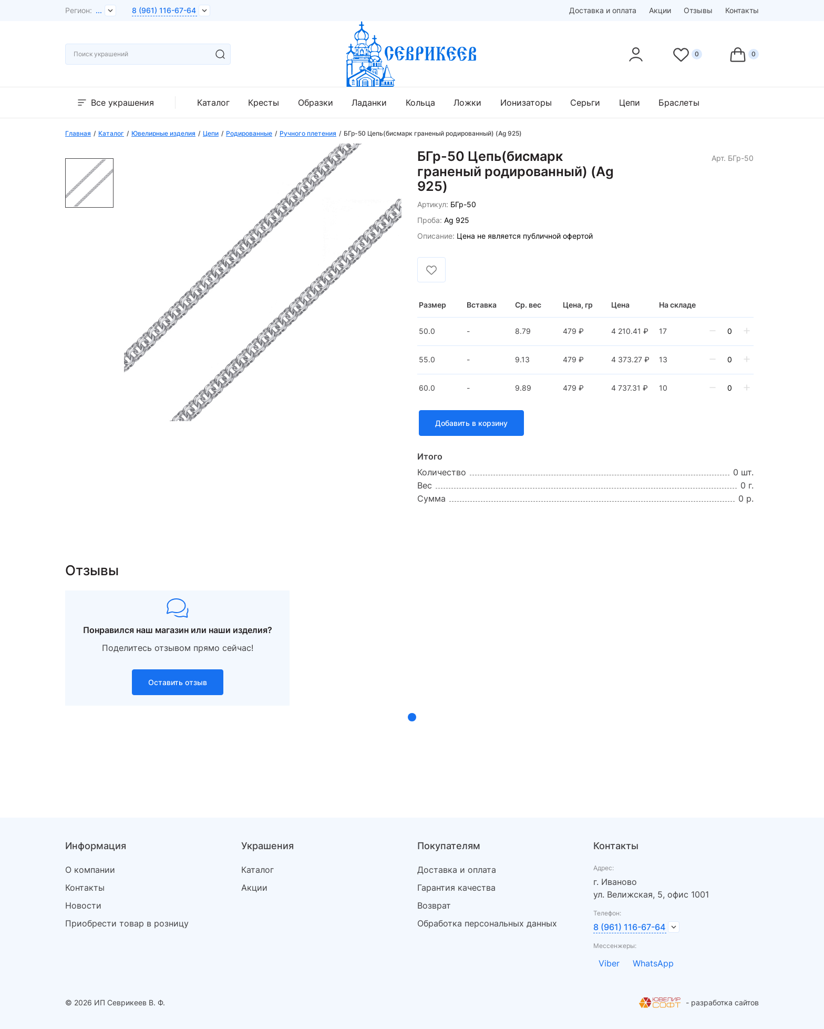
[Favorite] (687, 54)
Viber (609, 963)
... (99, 10)
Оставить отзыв (177, 682)
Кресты (263, 102)
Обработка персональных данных (487, 923)
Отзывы (698, 10)
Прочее (733, 102)
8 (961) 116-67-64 (164, 10)
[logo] (412, 83)
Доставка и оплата (602, 10)
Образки (315, 102)
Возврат (434, 905)
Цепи (629, 102)
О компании (90, 869)
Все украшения (115, 102)
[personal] (635, 54)
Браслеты (678, 102)
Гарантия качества (456, 887)
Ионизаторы (526, 102)
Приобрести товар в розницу (127, 923)
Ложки (467, 102)
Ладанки (369, 102)
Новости (83, 905)
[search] (220, 54)
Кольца (420, 102)
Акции (660, 10)
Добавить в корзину (471, 423)
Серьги (585, 102)
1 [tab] (412, 717)
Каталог (213, 102)
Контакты (742, 10)
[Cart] (743, 54)
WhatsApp (653, 963)
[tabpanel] (177, 647)
